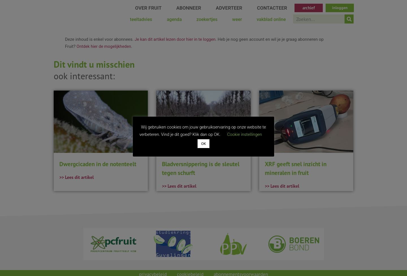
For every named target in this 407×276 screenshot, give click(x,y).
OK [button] (203, 144)
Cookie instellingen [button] (244, 134)
